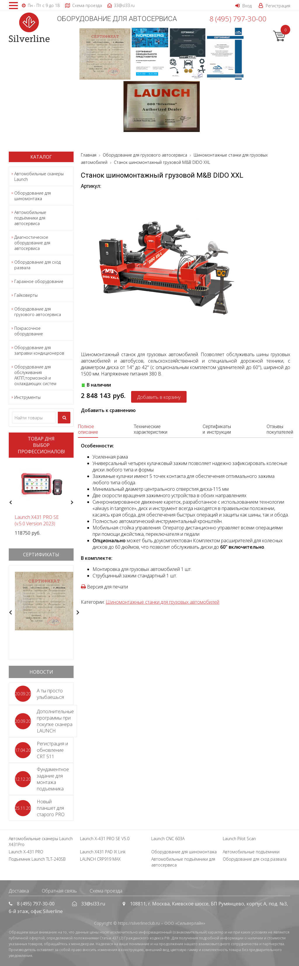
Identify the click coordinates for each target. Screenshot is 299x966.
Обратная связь (59, 891)
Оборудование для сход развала (37, 264)
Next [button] (74, 502)
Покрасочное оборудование (28, 331)
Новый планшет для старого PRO (51, 808)
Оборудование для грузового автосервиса (37, 311)
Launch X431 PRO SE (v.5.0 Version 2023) (37, 520)
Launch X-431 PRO (26, 852)
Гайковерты (26, 295)
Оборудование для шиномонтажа (32, 195)
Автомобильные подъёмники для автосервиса (30, 218)
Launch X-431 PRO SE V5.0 (104, 838)
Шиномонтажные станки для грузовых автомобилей (162, 602)
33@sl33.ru (93, 903)
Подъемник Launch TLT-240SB (37, 859)
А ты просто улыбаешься (50, 693)
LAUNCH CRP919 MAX (100, 859)
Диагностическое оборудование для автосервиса (32, 242)
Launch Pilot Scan (239, 838)
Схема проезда (106, 891)
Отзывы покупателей (280, 429)
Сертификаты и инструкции (217, 429)
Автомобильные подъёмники (251, 852)
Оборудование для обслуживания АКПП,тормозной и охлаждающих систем (35, 375)
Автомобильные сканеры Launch (39, 176)
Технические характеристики (150, 429)
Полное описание (88, 429)
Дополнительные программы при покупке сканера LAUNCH (55, 721)
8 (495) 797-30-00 (237, 18)
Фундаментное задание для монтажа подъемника (53, 779)
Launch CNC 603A (168, 838)
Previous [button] (9, 502)
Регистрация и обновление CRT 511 (52, 750)
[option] (41, 499)
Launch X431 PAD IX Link (103, 852)
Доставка (19, 891)
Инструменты (27, 397)
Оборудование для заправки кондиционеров (39, 350)
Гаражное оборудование (38, 281)
